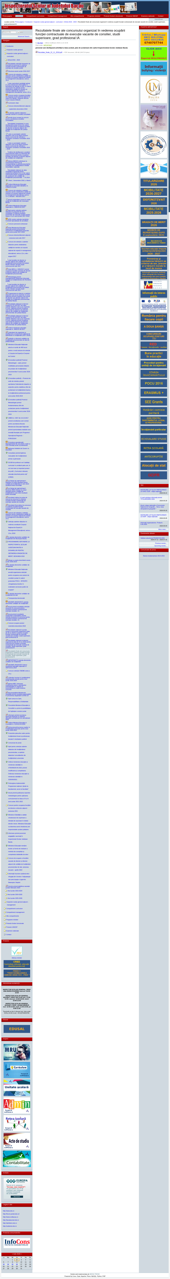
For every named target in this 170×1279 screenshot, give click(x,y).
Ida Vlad (40, 43)
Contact (160, 16)
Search (5, 27)
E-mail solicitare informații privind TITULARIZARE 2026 (151, 498)
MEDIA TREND (95, 1274)
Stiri (142, 485)
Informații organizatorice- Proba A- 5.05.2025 (152, 523)
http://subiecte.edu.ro (10, 1226)
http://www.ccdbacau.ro (10, 1217)
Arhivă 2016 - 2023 (70, 22)
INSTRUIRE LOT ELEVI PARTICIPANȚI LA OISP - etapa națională (153, 515)
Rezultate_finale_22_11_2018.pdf (49, 52)
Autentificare (159, 19)
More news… (162, 529)
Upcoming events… (160, 546)
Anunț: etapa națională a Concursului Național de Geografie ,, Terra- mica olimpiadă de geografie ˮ (153, 507)
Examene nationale (148, 16)
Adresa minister (17, 958)
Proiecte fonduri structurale (113, 16)
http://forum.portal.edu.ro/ (11, 1214)
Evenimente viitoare (148, 533)
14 (8, 1264)
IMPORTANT (48, 45)
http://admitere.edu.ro (10, 1223)
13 (3, 1264)
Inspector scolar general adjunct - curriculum (48, 22)
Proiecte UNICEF (132, 16)
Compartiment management (57, 16)
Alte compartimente (77, 16)
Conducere (19, 16)
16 (17, 1264)
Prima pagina (7, 16)
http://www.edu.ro (8, 1211)
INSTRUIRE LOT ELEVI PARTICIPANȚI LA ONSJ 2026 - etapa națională (153, 490)
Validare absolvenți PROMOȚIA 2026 (153, 538)
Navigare (6, 41)
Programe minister (94, 16)
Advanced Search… (24, 36)
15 (12, 1264)
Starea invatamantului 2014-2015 (154, 556)
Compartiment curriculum (35, 16)
